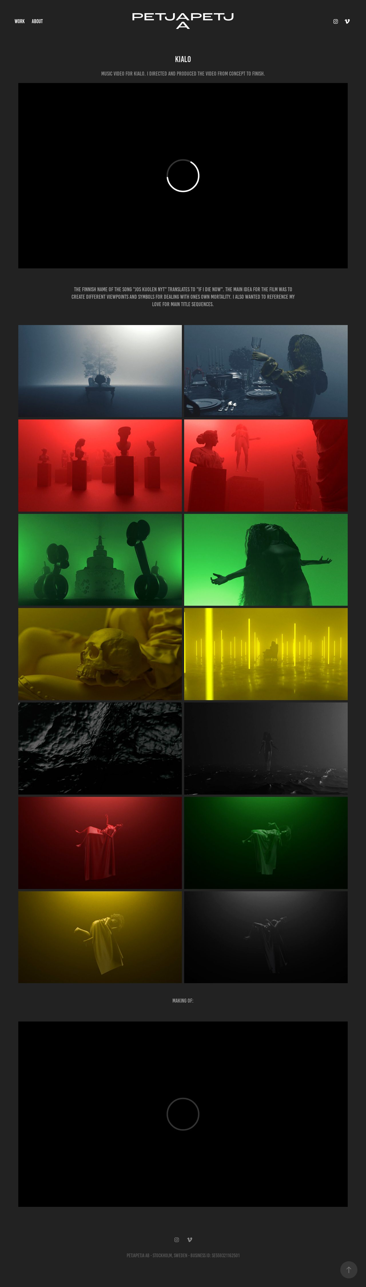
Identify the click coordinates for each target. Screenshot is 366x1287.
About (37, 21)
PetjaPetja (183, 21)
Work (20, 21)
